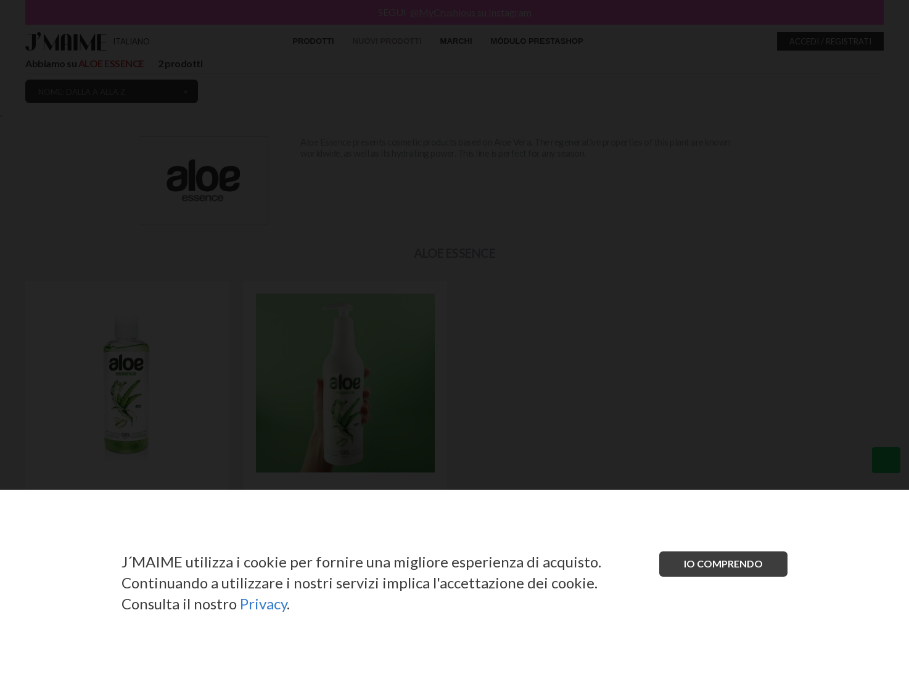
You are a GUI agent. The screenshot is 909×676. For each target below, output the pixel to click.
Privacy (263, 603)
